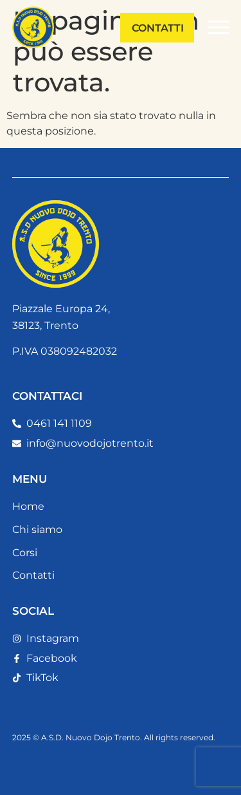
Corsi (24, 553)
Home (28, 506)
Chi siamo (37, 529)
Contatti (33, 575)
